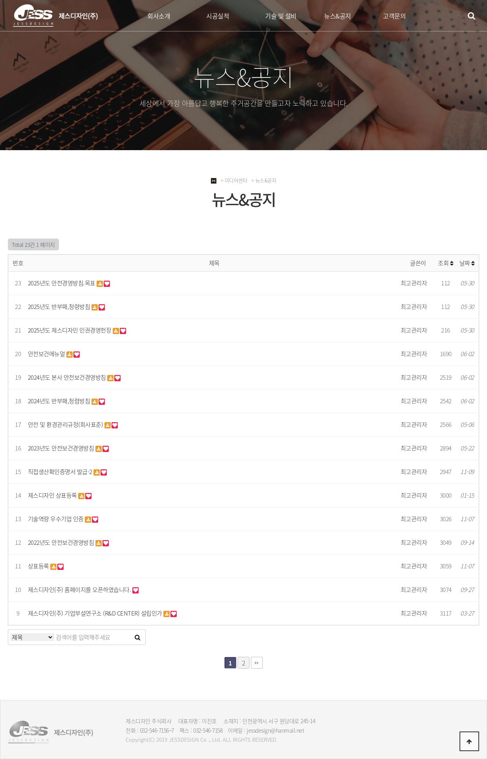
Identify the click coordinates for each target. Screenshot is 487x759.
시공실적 (217, 15)
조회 (445, 263)
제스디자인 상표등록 (53, 495)
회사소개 (158, 15)
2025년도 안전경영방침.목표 (62, 283)
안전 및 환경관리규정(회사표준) (66, 424)
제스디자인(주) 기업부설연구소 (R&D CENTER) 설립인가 (96, 613)
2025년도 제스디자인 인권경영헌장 (70, 330)
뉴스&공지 (337, 15)
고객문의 (394, 15)
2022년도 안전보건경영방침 (61, 542)
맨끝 (257, 663)
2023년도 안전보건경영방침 (61, 448)
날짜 (467, 263)
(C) (151, 739)
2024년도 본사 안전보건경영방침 (68, 377)
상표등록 (39, 566)
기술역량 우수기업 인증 (56, 519)
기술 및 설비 (281, 15)
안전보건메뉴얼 (47, 353)
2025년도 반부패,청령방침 (60, 306)
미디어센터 (236, 180)
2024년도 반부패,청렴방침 (60, 401)
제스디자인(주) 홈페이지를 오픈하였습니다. (80, 589)
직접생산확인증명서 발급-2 (61, 471)
